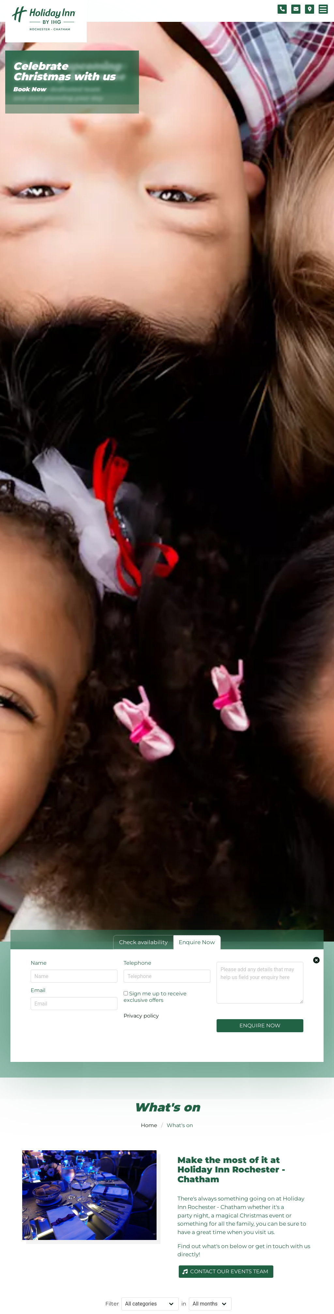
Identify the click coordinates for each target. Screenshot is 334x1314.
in (183, 1304)
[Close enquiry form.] (316, 960)
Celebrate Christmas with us (64, 71)
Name (39, 963)
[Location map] (309, 9)
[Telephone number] (282, 9)
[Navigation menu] (323, 9)
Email (38, 990)
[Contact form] (295, 9)
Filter (112, 1304)
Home (149, 1125)
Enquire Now (260, 1025)
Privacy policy (141, 1016)
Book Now (29, 89)
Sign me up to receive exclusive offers (155, 996)
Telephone (137, 963)
